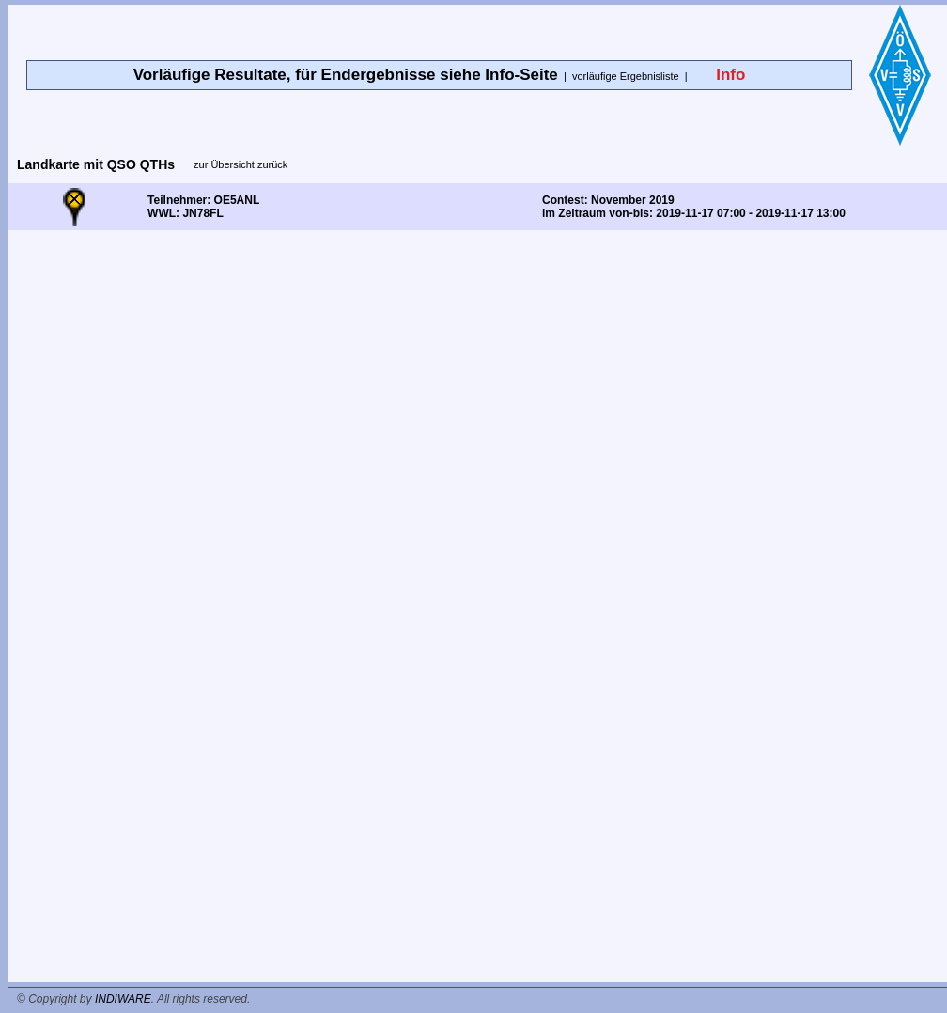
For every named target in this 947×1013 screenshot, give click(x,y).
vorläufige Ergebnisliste (625, 76)
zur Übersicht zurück (240, 164)
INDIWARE (123, 998)
